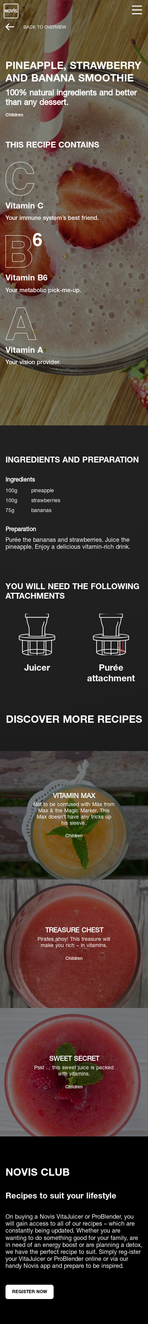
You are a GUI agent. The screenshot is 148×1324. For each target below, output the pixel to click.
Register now (29, 1291)
